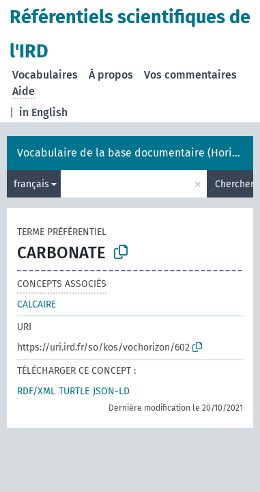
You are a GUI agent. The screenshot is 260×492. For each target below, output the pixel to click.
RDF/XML (36, 391)
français (31, 184)
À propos (111, 74)
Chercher (234, 184)
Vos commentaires (190, 74)
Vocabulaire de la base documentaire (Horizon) (134, 152)
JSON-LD (111, 391)
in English (43, 112)
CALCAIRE (36, 304)
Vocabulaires (45, 74)
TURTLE (74, 391)
